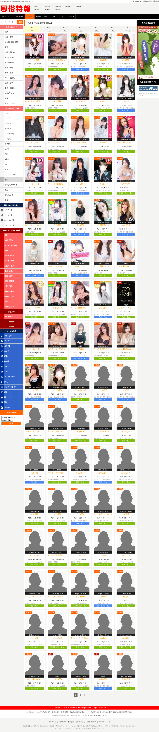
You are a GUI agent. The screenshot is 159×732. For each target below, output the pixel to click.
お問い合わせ (80, 722)
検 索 (11, 423)
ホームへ (104, 715)
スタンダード (8, 134)
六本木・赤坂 (8, 57)
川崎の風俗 (106, 712)
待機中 (38, 16)
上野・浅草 (7, 83)
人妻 (4, 169)
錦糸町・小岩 (8, 93)
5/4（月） (80, 29)
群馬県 (36, 9)
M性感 (5, 159)
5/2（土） (48, 29)
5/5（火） (96, 29)
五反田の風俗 (74, 712)
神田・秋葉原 (8, 78)
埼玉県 (78, 6)
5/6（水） (112, 29)
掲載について (91, 722)
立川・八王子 (8, 103)
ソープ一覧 (6, 215)
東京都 (47, 6)
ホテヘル (6, 123)
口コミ (53, 16)
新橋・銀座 (7, 73)
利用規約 (71, 722)
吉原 (4, 98)
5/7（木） (128, 29)
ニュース (62, 16)
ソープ (5, 118)
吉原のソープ (84, 712)
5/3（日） (64, 29)
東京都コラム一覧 (104, 722)
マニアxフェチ (8, 175)
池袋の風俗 (47, 712)
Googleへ (97, 715)
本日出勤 (30, 16)
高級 (4, 190)
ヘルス (5, 113)
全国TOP (37, 6)
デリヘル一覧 (7, 225)
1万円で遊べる (19, 16)
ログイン (71, 16)
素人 (4, 180)
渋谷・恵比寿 (8, 52)
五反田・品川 (8, 62)
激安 (4, 200)
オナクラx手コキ (9, 185)
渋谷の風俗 (64, 712)
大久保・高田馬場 (9, 42)
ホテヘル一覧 (7, 220)
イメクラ (6, 139)
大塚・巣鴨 (7, 37)
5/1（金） (32, 29)
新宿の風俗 (55, 712)
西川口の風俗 (127, 712)
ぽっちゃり (7, 195)
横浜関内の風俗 (96, 712)
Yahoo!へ (90, 715)
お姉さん (6, 407)
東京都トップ (6, 16)
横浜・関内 (7, 316)
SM (4, 164)
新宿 (4, 47)
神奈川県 (58, 6)
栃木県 (47, 9)
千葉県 (67, 6)
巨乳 (4, 154)
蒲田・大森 (7, 68)
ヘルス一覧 (6, 210)
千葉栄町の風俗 (116, 712)
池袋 (4, 32)
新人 (45, 16)
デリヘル (6, 129)
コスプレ (6, 144)
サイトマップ (61, 722)
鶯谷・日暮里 (8, 88)
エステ (5, 149)
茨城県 (57, 9)
